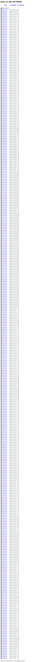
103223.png (4, 352)
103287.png (4, 457)
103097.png (4, 144)
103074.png (4, 106)
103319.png (4, 509)
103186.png (4, 291)
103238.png (4, 376)
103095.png (4, 141)
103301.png (4, 480)
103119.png (4, 180)
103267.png (4, 424)
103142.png (4, 218)
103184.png (4, 287)
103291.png (4, 463)
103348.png (4, 557)
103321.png (4, 513)
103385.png (4, 618)
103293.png (4, 467)
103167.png (4, 259)
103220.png (4, 347)
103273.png (4, 434)
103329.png (4, 526)
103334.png (4, 534)
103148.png (4, 228)
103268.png (4, 426)
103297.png (4, 473)
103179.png (4, 279)
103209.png (4, 328)
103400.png (4, 643)
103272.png (4, 432)
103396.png (4, 636)
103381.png (4, 612)
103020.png (4, 17)
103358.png (4, 574)
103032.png (4, 37)
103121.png (4, 184)
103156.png (4, 241)
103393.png (4, 631)
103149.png (4, 230)
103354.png (4, 567)
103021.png (4, 19)
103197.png (4, 309)
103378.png (4, 607)
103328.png (4, 524)
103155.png (4, 240)
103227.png (4, 358)
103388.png (4, 623)
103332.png (4, 531)
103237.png (4, 375)
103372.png (4, 597)
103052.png (4, 70)
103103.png (4, 154)
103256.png (4, 406)
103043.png (4, 55)
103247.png (4, 391)
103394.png (4, 633)
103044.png (4, 57)
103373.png (4, 598)
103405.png (4, 651)
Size (18, 5)
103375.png (4, 602)
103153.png (4, 236)
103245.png (4, 388)
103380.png (4, 610)
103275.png (4, 437)
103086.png (4, 126)
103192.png (4, 301)
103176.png (4, 274)
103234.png (4, 370)
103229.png (4, 361)
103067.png (4, 95)
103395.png (4, 635)
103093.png (4, 138)
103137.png (4, 210)
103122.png (4, 185)
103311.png (4, 496)
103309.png (4, 493)
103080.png (4, 116)
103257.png (4, 407)
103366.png (4, 587)
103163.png (4, 253)
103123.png (4, 187)
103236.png (4, 373)
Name (5, 5)
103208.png (4, 327)
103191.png (4, 299)
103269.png (4, 427)
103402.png (4, 646)
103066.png (4, 93)
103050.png (4, 67)
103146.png (4, 225)
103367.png (4, 588)
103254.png (4, 403)
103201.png (4, 315)
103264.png (4, 419)
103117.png (4, 177)
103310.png (4, 495)
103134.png (4, 205)
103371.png (4, 595)
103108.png (4, 162)
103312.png (4, 498)
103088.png (4, 129)
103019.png (4, 16)
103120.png (4, 182)
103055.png (4, 75)
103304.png (4, 485)
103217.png (4, 342)
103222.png (4, 350)
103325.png (4, 519)
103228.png (4, 360)
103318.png (4, 508)
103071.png (4, 101)
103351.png (4, 562)
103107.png (4, 161)
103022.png (4, 21)
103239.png (4, 378)
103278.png (4, 442)
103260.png (4, 412)
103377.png (4, 605)
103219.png (4, 345)
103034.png (4, 41)
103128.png (4, 195)
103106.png (4, 159)
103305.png (4, 486)
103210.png (4, 330)
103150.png (4, 231)
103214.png (4, 337)
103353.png (4, 565)
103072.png (4, 103)
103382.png (4, 613)
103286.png (4, 455)
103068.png (4, 96)
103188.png (4, 294)
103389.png (4, 625)
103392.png (4, 630)
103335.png (4, 536)
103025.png (4, 26)
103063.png (4, 88)
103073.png (4, 105)
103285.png (4, 454)
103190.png (4, 297)
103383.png (4, 615)
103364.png (4, 584)
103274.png (4, 435)
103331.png (4, 529)
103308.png (4, 491)
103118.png (4, 179)
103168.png (4, 261)
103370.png (4, 593)
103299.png (4, 477)
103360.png (4, 577)
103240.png (4, 379)
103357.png (4, 572)
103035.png (4, 42)
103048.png (4, 64)
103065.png (4, 92)
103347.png (4, 556)
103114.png (4, 172)
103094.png (4, 139)
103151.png (4, 233)
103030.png (4, 34)
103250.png (4, 396)
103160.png (4, 248)
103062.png (4, 87)
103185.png (4, 289)
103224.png (4, 353)
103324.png (4, 518)
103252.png (4, 399)
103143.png (4, 220)
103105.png (4, 157)
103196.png (4, 307)
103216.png (4, 340)
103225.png (4, 355)
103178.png (4, 277)
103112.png (4, 169)
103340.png (4, 544)
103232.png (4, 366)
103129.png (4, 197)
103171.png (4, 266)
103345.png (4, 552)
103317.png (4, 506)
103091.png (4, 134)
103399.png (4, 641)
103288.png (4, 458)
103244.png (4, 386)
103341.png (4, 546)
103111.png (4, 167)
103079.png (4, 115)
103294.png (4, 468)
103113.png (4, 171)
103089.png (4, 131)
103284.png (4, 452)
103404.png (4, 649)
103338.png (4, 541)
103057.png (4, 78)
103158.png (4, 245)
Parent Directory (5, 8)
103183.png (4, 286)
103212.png (4, 333)
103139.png (4, 213)
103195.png (4, 305)
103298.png (4, 475)
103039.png (4, 49)
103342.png (4, 547)
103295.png (4, 470)
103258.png (4, 409)
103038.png (4, 47)
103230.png (4, 363)
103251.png (4, 398)
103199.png (4, 312)
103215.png (4, 338)
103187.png (4, 292)
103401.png (4, 644)
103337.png (4, 539)
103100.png (4, 149)
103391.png (4, 628)
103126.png (4, 192)
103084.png (4, 123)
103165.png (4, 256)
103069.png (4, 98)
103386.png (4, 620)
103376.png (4, 603)
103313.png (4, 500)
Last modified (13, 5)
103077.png (4, 111)
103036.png (4, 44)
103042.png (4, 54)
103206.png (4, 324)
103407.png (4, 654)
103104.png (4, 156)
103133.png (4, 203)
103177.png (4, 276)
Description (21, 5)
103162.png (4, 251)
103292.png (4, 465)
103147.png (4, 226)
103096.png (4, 143)
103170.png (4, 264)
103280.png (4, 445)
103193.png (4, 302)
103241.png (4, 381)
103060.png (4, 83)
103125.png (4, 190)
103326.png (4, 521)
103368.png (4, 590)
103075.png (4, 108)
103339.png (4, 542)
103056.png (4, 77)
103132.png (4, 202)
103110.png (4, 166)
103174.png (4, 271)
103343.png (4, 549)
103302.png (4, 482)
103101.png (4, 151)
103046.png (4, 60)
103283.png (4, 450)
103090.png (4, 133)
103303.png (4, 483)
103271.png (4, 431)
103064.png (4, 90)
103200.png (4, 314)
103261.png (4, 414)
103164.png (4, 254)
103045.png (4, 59)
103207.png (4, 325)
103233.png (4, 368)
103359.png (4, 575)
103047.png (4, 62)
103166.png (4, 258)
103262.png (4, 416)
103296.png (4, 472)
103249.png (4, 394)
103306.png (4, 488)
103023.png (4, 22)
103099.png (4, 147)
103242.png (4, 383)
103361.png (4, 579)
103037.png (4, 45)
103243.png (4, 384)
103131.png (4, 200)
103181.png (4, 282)
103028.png (4, 31)
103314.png (4, 501)
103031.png (4, 36)
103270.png (4, 429)
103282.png (4, 449)
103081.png (4, 118)
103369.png (4, 592)
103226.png (4, 356)
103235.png (4, 371)
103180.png (4, 281)
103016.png (4, 11)
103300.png (4, 478)
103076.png (4, 110)
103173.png (4, 269)
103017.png (4, 13)
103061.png (4, 85)
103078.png (4, 113)
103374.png (4, 600)
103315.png (4, 503)
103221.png (4, 348)
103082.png (4, 120)
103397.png (4, 638)
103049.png (4, 65)
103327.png (4, 523)
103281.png (4, 447)
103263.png (4, 417)
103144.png (4, 222)
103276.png (4, 439)
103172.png (4, 268)
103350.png (4, 560)
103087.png (4, 128)
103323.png (4, 516)
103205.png (4, 322)
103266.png (4, 422)
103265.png (4, 421)
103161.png (4, 249)
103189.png (4, 296)
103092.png (4, 136)
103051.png (4, 68)
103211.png (4, 332)
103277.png (4, 440)
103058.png (4, 80)
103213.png (4, 335)
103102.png (4, 152)
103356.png (4, 570)
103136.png (4, 208)
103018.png (4, 14)
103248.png (4, 393)
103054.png (4, 73)
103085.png (4, 124)
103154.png (4, 238)
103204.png (4, 320)
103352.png (4, 564)
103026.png (4, 27)
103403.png (4, 648)
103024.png (4, 24)
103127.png (4, 194)
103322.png (4, 514)
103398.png (4, 639)
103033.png (4, 39)
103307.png (4, 490)
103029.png (4, 32)
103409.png (4, 658)
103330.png (4, 528)
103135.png (4, 207)
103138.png (4, 212)
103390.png (4, 626)
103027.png (4, 29)
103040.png (4, 50)
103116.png (4, 175)
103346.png (4, 554)
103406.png (4, 653)
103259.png (4, 411)
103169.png (4, 263)
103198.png (4, 310)
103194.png (4, 304)
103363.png (4, 582)
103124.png (4, 189)
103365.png (4, 585)
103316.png (4, 505)
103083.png (4, 121)
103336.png (4, 537)
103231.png (4, 365)
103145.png (4, 223)
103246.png (4, 389)
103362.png (4, 580)
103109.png (4, 164)
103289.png (4, 460)
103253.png (4, 401)
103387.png (4, 621)
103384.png (4, 616)
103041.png (4, 52)
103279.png (4, 444)
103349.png (4, 559)
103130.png (4, 198)
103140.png (4, 215)
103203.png (4, 319)
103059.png (4, 82)
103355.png (4, 569)
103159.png (4, 246)
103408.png (4, 656)
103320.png (4, 511)
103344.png (4, 551)
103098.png (4, 146)
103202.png (4, 317)
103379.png (4, 608)
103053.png (4, 72)
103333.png (4, 533)
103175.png (4, 273)
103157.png (4, 243)
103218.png (4, 343)
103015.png (4, 9)
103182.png (4, 284)
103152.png (4, 235)
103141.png (4, 217)
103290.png (4, 462)
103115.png (4, 174)
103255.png (4, 404)
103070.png (4, 100)
